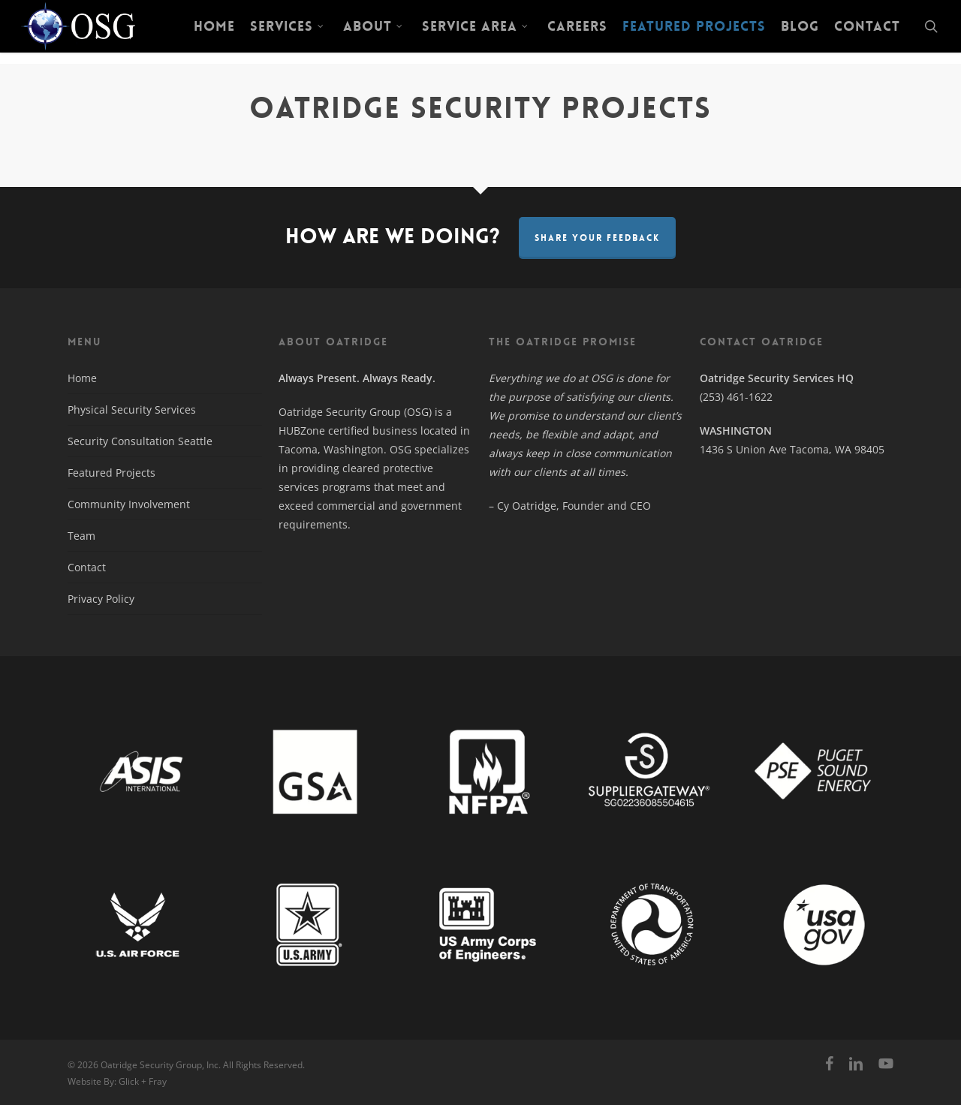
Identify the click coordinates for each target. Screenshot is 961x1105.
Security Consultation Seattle (140, 441)
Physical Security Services (132, 409)
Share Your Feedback (597, 238)
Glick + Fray (143, 1081)
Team (81, 535)
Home (82, 378)
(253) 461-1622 (736, 397)
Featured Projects (111, 472)
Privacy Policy (101, 599)
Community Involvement (129, 504)
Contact (87, 567)
